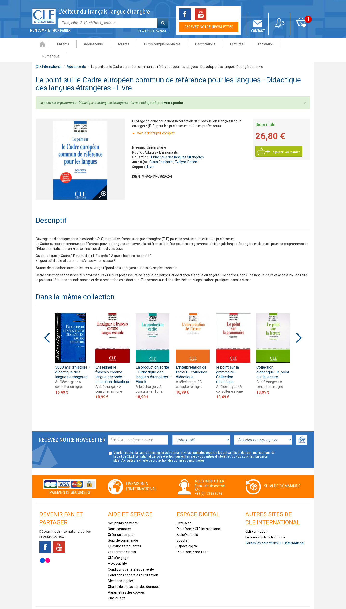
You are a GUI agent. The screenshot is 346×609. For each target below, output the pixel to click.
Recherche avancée (153, 30)
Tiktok (216, 14)
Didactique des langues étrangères (177, 145)
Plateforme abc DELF (193, 540)
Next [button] (299, 326)
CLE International (48, 55)
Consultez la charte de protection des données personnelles (163, 448)
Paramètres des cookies (126, 580)
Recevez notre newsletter (208, 27)
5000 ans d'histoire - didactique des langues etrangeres (72, 360)
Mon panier (301, 31)
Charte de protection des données (134, 575)
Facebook (185, 14)
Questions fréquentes (124, 534)
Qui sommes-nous (122, 540)
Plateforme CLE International (199, 517)
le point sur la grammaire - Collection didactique (227, 362)
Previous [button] (47, 326)
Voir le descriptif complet (156, 121)
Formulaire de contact (210, 474)
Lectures (233, 44)
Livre (150, 155)
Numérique (293, 44)
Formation (263, 44)
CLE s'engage (118, 546)
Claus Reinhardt (161, 150)
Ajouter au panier (283, 139)
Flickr (45, 548)
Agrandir (98, 175)
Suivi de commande (282, 473)
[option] (73, 342)
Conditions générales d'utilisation (133, 563)
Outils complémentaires (159, 44)
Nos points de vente (123, 511)
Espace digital (187, 534)
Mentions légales (121, 569)
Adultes (120, 44)
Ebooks (182, 528)
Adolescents (90, 44)
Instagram (232, 14)
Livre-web (184, 511)
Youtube (200, 14)
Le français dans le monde (265, 525)
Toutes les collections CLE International (274, 531)
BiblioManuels (187, 523)
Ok (301, 428)
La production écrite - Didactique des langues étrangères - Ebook (153, 362)
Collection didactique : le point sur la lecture (272, 360)
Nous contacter (119, 517)
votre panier (173, 91)
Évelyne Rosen (186, 150)
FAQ (197, 478)
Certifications (202, 44)
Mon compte (280, 31)
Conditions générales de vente (131, 557)
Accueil (39, 44)
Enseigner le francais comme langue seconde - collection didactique (112, 362)
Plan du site (117, 586)
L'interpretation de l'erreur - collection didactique (191, 360)
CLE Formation (256, 519)
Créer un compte (120, 523)
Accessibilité (117, 551)
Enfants (60, 44)
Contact (258, 31)
